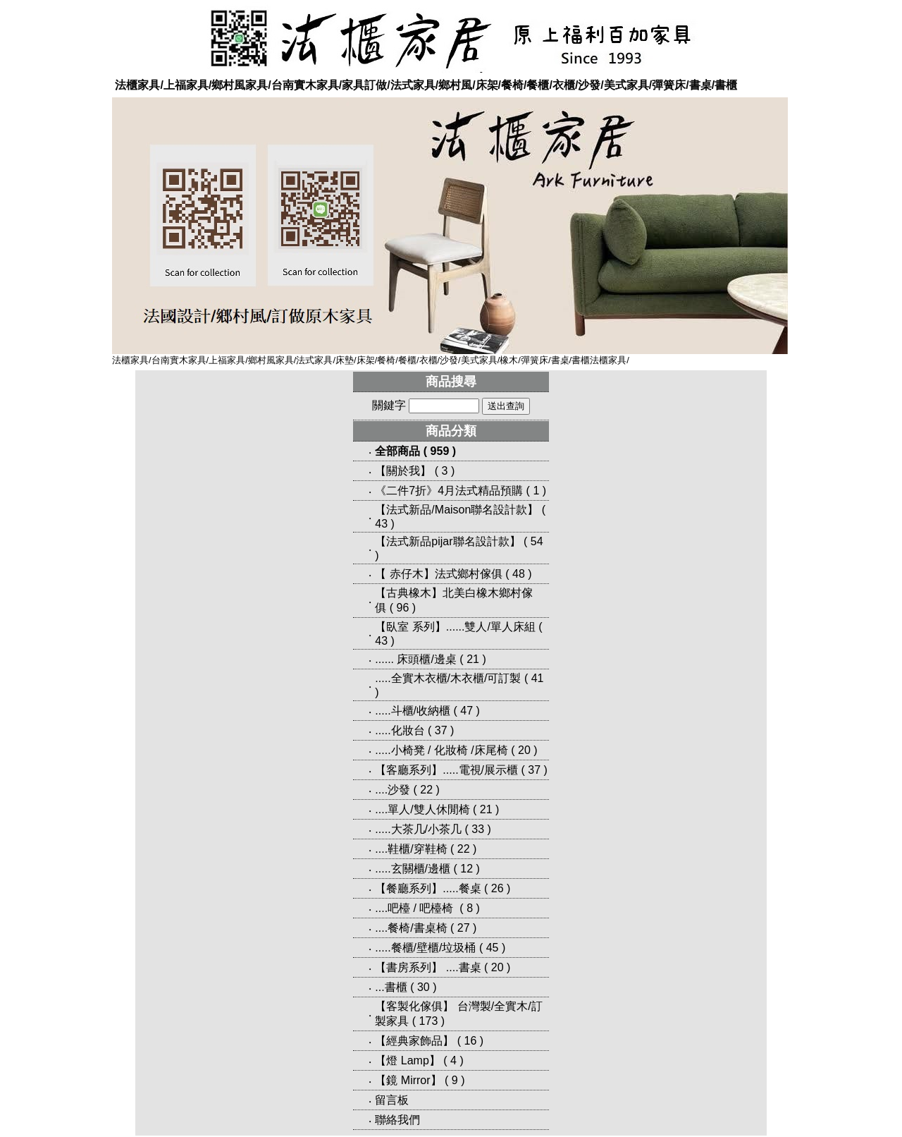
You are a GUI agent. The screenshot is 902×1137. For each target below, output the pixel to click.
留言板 (392, 1100)
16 (470, 1041)
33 (477, 829)
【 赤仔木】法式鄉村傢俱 (438, 574)
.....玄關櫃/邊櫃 (412, 869)
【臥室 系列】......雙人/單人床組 (455, 627)
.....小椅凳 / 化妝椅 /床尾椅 (441, 750)
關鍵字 (389, 405)
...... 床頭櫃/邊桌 (416, 659)
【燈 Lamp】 (407, 1060)
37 (441, 730)
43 (381, 524)
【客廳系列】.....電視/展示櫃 (446, 770)
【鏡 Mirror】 (408, 1080)
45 (492, 948)
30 (423, 987)
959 (440, 451)
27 (463, 928)
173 (428, 1021)
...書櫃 (391, 987)
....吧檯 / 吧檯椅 (416, 908)
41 (537, 678)
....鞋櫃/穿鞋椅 (411, 849)
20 (524, 750)
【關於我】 (403, 471)
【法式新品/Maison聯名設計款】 (456, 510)
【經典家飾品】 (414, 1041)
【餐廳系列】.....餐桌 (428, 888)
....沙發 (392, 790)
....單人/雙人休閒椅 (422, 809)
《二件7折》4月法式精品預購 (449, 491)
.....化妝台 (399, 730)
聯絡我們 (397, 1120)
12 (466, 869)
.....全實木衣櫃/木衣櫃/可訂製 (448, 678)
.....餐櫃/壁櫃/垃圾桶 (425, 948)
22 (426, 790)
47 (466, 711)
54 (537, 541)
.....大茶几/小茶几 (418, 829)
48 (518, 574)
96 (403, 608)
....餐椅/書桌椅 (411, 928)
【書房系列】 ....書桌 (428, 967)
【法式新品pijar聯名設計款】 (447, 541)
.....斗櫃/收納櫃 (412, 711)
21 (473, 659)
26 (497, 888)
